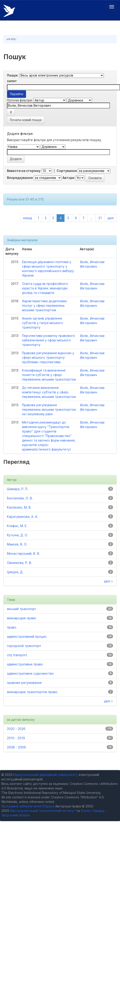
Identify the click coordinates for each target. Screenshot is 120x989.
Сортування (67, 171)
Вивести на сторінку (23, 171)
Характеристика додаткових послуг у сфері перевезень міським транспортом (44, 305)
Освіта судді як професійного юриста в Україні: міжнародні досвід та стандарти (45, 288)
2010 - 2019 (16, 738)
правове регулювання (24, 683)
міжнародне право (21, 618)
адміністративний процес (27, 636)
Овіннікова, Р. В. (19, 563)
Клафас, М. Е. (17, 526)
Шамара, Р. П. (17, 489)
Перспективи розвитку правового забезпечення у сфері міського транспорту (48, 340)
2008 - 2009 (16, 747)
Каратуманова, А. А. (22, 516)
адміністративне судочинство (30, 673)
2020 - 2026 (16, 729)
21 (100, 218)
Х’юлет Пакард (92, 811)
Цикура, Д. (15, 572)
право (11, 627)
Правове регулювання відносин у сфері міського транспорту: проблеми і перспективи (48, 357)
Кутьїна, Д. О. (17, 535)
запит (12, 81)
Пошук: (12, 75)
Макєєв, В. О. (17, 544)
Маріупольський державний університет (45, 775)
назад (27, 218)
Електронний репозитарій (9, 11)
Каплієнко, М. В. (19, 507)
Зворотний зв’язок (15, 815)
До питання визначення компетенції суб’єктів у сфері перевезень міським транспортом (49, 392)
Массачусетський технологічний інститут (42, 811)
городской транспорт (24, 646)
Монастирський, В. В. (23, 553)
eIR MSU (11, 39)
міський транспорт (21, 609)
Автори (68, 178)
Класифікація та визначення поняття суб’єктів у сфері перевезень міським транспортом (49, 374)
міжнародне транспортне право (32, 692)
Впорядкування (20, 178)
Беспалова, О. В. (20, 498)
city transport (17, 655)
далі (110, 218)
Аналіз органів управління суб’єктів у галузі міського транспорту (42, 322)
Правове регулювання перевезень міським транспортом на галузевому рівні (49, 409)
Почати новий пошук (26, 120)
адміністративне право (25, 664)
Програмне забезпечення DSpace (27, 806)
